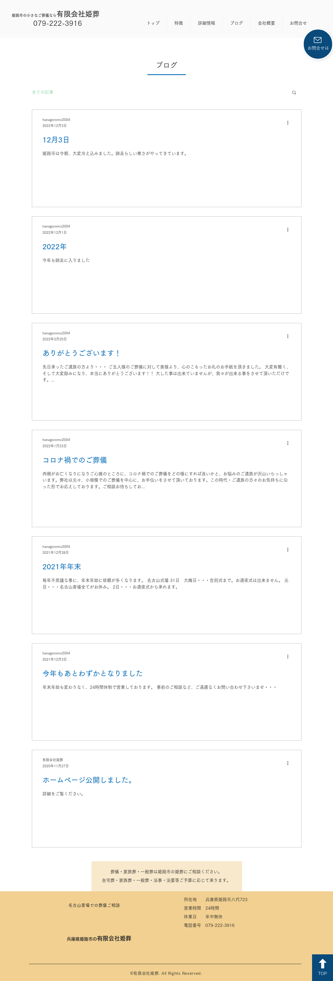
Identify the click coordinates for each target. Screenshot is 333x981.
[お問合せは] (318, 44)
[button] (294, 93)
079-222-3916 (57, 23)
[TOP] (322, 967)
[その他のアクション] (290, 122)
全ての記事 (42, 92)
